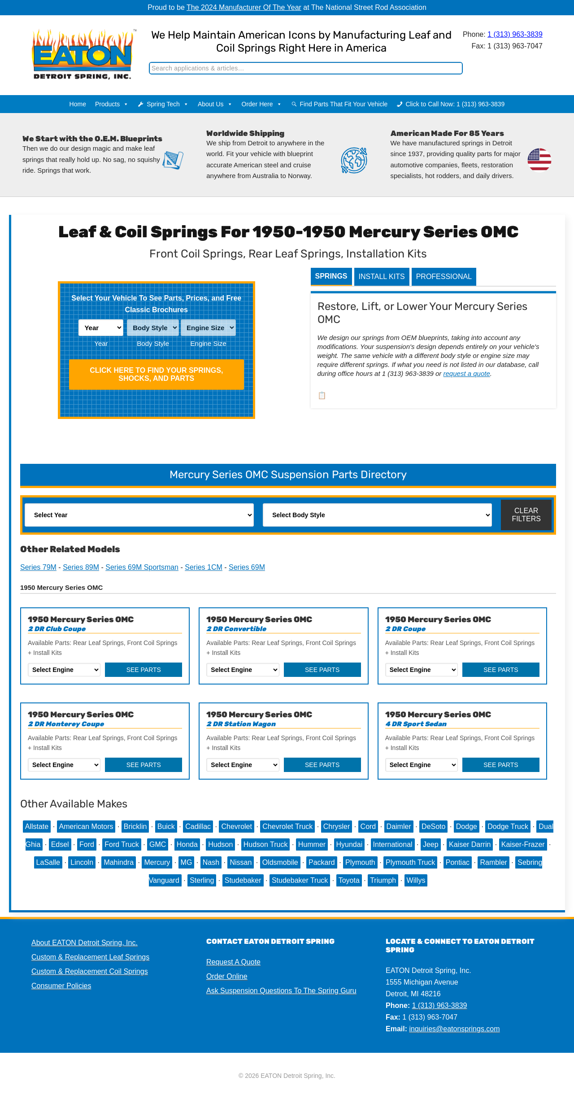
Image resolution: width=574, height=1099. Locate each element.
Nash (211, 862)
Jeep (431, 844)
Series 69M (247, 567)
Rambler (493, 862)
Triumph (383, 880)
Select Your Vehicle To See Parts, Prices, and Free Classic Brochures (156, 304)
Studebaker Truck (300, 880)
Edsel (60, 844)
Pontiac (458, 862)
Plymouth (360, 862)
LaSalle (48, 862)
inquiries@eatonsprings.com (454, 1029)
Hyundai (349, 844)
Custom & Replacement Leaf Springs (90, 957)
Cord (368, 826)
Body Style (153, 343)
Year (101, 343)
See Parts (143, 669)
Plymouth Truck (410, 862)
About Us (215, 104)
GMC (157, 844)
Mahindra (119, 862)
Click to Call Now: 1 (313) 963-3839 (454, 104)
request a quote (467, 373)
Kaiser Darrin (470, 844)
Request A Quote (233, 962)
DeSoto (433, 826)
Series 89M (81, 567)
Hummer (312, 844)
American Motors (86, 826)
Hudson (220, 844)
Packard (322, 862)
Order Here (262, 104)
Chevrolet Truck (287, 826)
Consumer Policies (61, 986)
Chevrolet (236, 826)
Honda (187, 844)
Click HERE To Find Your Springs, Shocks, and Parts (156, 374)
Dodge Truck (507, 826)
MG (186, 862)
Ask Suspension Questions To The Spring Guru (281, 990)
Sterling (202, 880)
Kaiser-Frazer (523, 844)
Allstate (36, 826)
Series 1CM (203, 567)
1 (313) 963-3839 (515, 34)
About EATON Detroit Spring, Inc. (84, 942)
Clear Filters (526, 515)
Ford (86, 844)
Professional (444, 276)
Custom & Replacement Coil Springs (89, 971)
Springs (331, 276)
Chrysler (336, 826)
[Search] (306, 68)
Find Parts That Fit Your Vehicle (344, 104)
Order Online (227, 976)
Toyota (349, 880)
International (393, 844)
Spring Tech (168, 104)
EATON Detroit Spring (77, 45)
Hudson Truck (266, 844)
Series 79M (38, 567)
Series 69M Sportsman (141, 567)
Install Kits (382, 276)
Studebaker (243, 880)
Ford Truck (121, 844)
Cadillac (198, 826)
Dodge (466, 826)
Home (78, 104)
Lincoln (81, 862)
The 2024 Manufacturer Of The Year (244, 7)
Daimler (399, 826)
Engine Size (208, 343)
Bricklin (135, 826)
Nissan (241, 862)
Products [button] (112, 104)
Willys (416, 880)
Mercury (157, 862)
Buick (166, 826)
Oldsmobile (280, 862)
